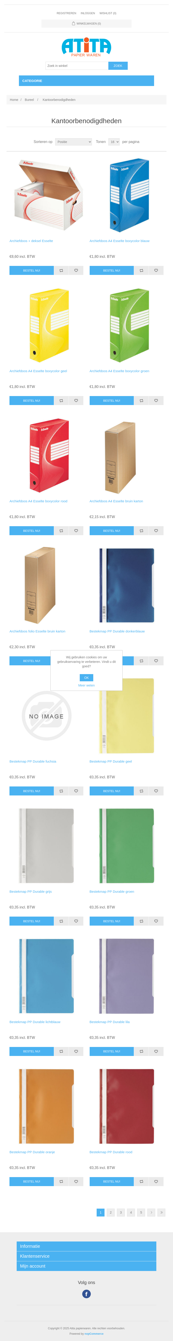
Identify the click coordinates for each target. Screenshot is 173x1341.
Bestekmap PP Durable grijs (30, 891)
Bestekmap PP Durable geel (111, 761)
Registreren (66, 13)
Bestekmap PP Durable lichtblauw (34, 1022)
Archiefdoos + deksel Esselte (31, 241)
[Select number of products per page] (114, 141)
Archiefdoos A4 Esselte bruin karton (116, 501)
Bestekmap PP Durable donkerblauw (117, 631)
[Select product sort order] (73, 141)
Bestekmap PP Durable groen (112, 891)
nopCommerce (93, 1333)
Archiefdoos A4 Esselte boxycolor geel (38, 371)
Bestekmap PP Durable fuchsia (32, 761)
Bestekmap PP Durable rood (111, 1152)
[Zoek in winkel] (77, 66)
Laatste (161, 1212)
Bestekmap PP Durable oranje (32, 1152)
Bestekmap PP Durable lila (110, 1022)
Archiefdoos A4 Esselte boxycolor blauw (120, 241)
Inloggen (88, 13)
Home (14, 100)
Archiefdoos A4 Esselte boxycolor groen (119, 371)
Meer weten (86, 685)
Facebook (86, 1294)
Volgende (151, 1212)
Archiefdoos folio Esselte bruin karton (37, 631)
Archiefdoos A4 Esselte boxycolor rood (38, 501)
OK (86, 678)
